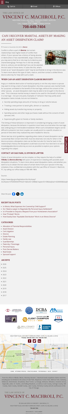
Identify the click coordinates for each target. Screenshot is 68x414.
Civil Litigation (8, 231)
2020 (3, 285)
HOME (12, 371)
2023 (3, 274)
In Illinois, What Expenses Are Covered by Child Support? (24, 206)
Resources (29, 412)
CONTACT (54, 371)
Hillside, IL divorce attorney (11, 160)
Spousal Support (9, 254)
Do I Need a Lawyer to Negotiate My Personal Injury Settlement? (28, 209)
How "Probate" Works (11, 214)
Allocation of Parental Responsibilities (17, 226)
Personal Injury (9, 247)
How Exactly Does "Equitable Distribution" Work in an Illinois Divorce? (29, 217)
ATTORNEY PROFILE (20, 371)
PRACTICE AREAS (32, 371)
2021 (3, 281)
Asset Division (8, 229)
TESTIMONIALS (42, 371)
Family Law (7, 239)
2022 (3, 278)
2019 (3, 288)
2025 (3, 267)
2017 (3, 295)
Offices (56, 6)
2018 (3, 292)
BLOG (49, 371)
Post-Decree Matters (11, 249)
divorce (23, 50)
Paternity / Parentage (11, 244)
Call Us (11, 6)
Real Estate (7, 252)
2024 (3, 271)
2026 (3, 264)
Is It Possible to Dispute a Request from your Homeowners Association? (30, 211)
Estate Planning (9, 236)
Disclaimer (38, 412)
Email (34, 6)
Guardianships (8, 241)
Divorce (25, 47)
